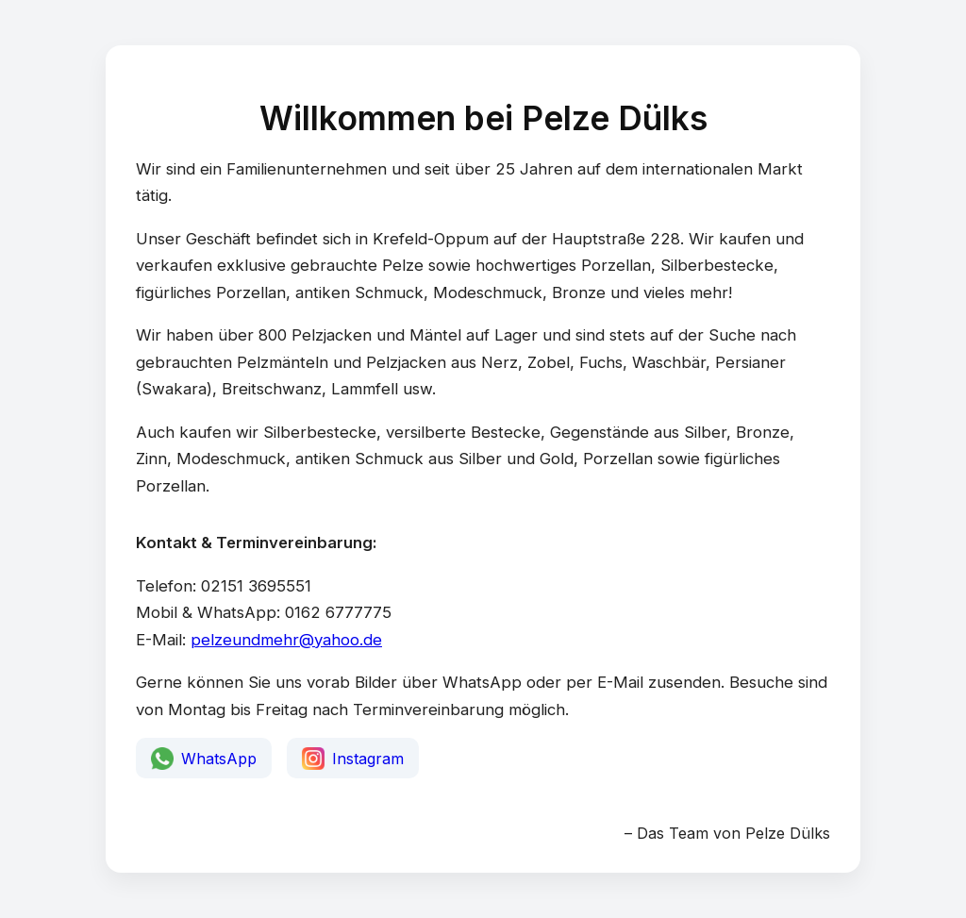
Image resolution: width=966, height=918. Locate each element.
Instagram (353, 758)
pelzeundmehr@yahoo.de (286, 639)
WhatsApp (204, 758)
